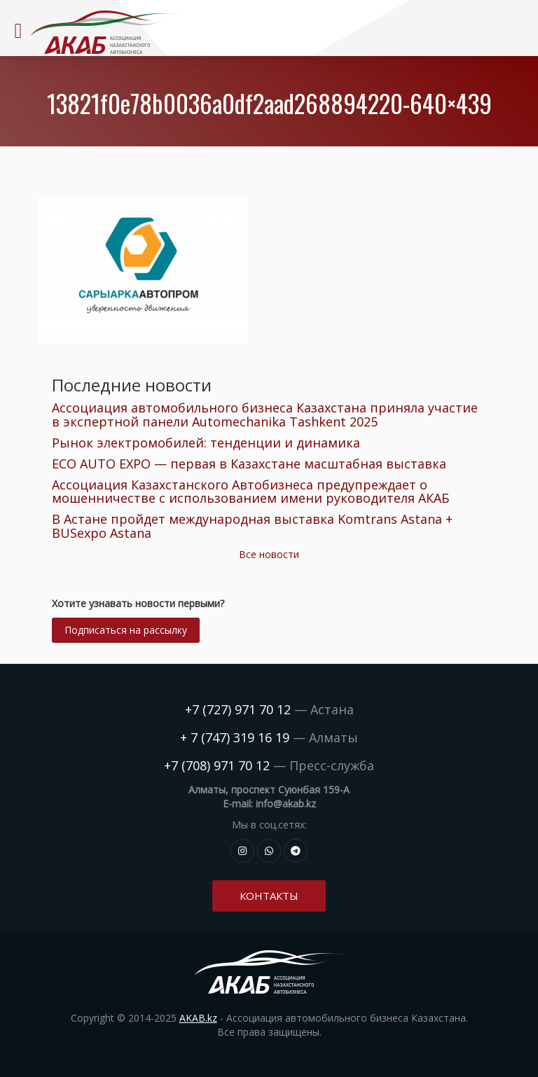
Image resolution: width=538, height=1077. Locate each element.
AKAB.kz (198, 1017)
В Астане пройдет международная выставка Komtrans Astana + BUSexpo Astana (252, 525)
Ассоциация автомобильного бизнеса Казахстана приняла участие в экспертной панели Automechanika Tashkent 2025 (265, 414)
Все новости (269, 554)
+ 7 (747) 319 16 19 (234, 737)
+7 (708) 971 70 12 (217, 765)
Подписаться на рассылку (125, 630)
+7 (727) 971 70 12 (238, 709)
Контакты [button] (269, 896)
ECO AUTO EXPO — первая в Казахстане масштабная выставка (249, 463)
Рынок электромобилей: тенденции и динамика (206, 442)
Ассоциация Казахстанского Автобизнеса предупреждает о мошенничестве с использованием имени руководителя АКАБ (250, 491)
